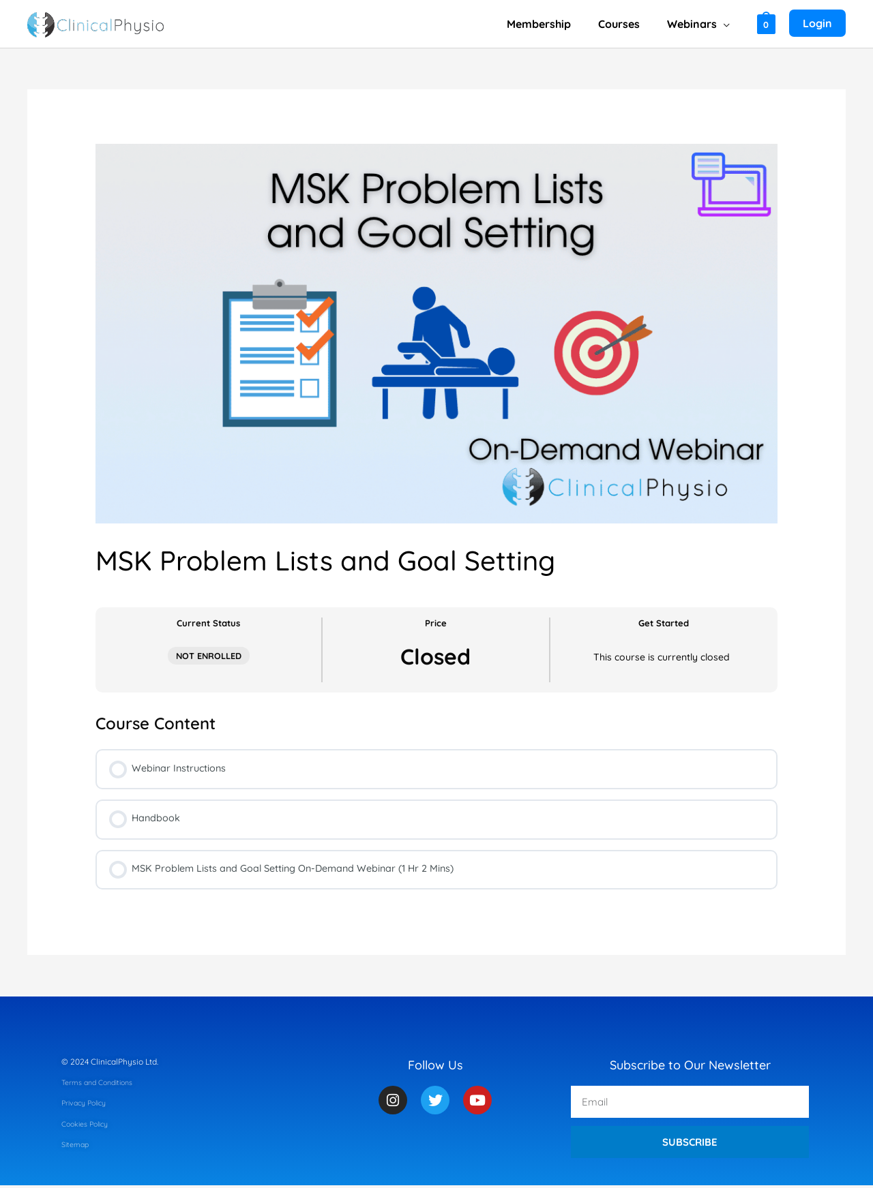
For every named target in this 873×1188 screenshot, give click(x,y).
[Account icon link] (817, 24)
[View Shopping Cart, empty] (766, 23)
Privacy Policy (87, 1105)
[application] (726, 24)
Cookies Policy (88, 1126)
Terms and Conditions (102, 1085)
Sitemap (77, 1147)
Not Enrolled (208, 655)
